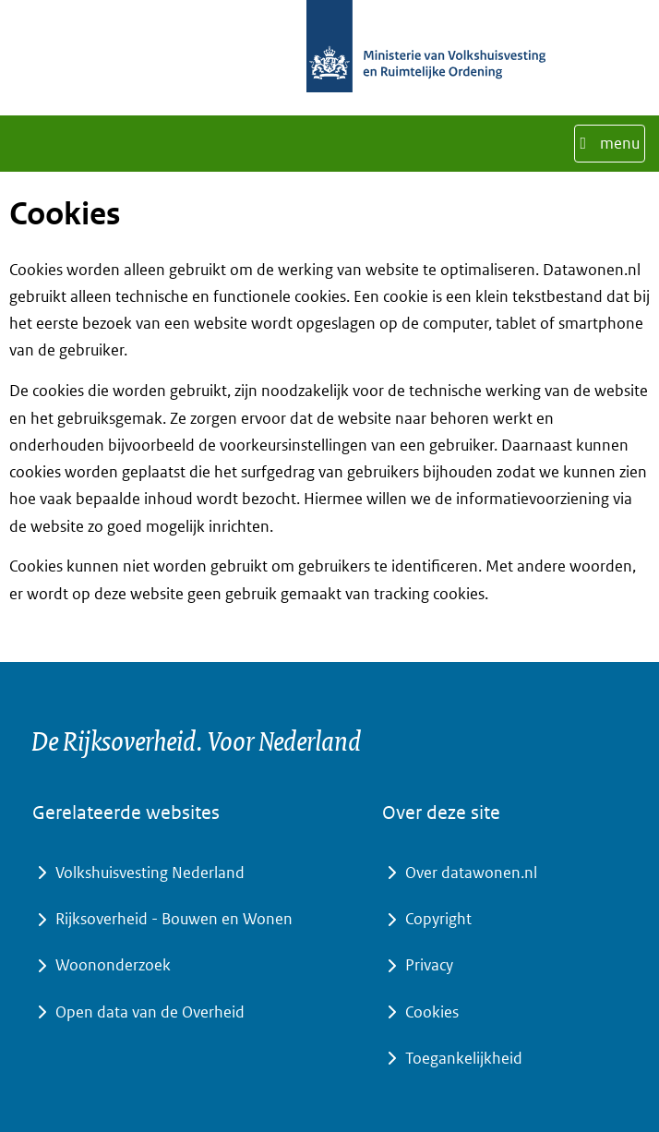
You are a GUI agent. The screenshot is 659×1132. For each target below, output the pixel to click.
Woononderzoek (113, 965)
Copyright (438, 919)
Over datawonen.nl (471, 872)
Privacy (429, 965)
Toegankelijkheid (463, 1058)
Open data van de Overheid (150, 1012)
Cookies (432, 1012)
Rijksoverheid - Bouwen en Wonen (174, 919)
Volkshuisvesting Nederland (150, 872)
